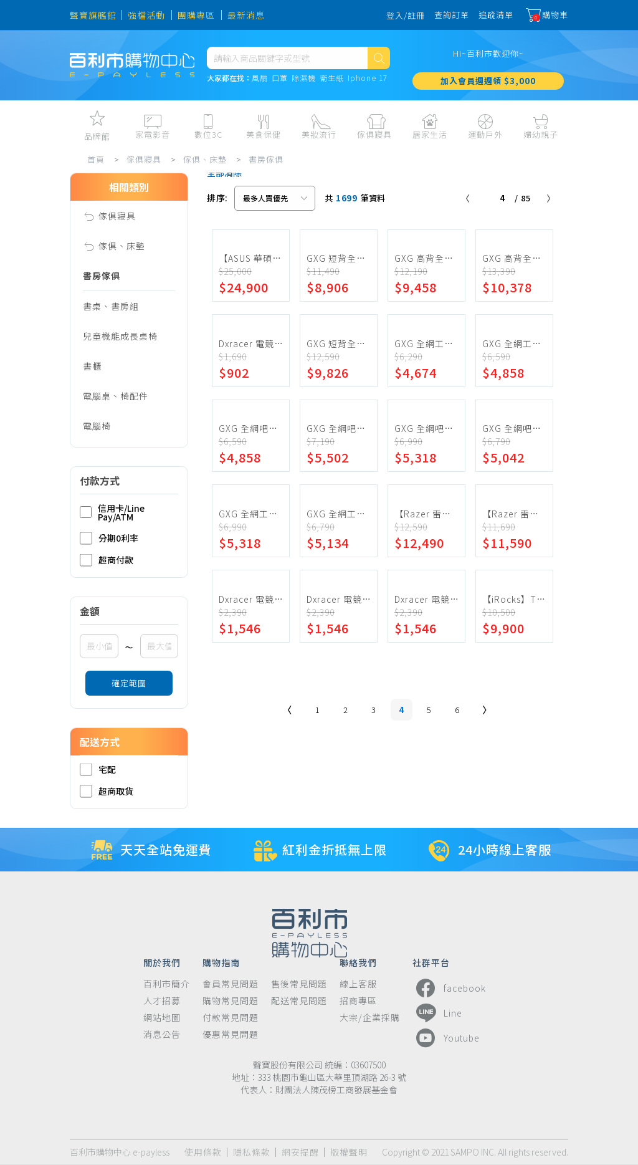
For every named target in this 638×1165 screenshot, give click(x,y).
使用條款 (203, 1152)
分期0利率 (109, 538)
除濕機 (304, 78)
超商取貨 (106, 791)
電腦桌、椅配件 (115, 396)
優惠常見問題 (230, 1034)
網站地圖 (162, 1017)
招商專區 (358, 1000)
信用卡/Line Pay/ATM (112, 512)
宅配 (98, 769)
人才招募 (162, 1000)
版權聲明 (349, 1152)
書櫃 (92, 366)
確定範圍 (129, 683)
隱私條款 (251, 1152)
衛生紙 (332, 78)
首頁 (96, 159)
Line (437, 1013)
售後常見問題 (299, 984)
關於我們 (162, 961)
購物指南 (221, 961)
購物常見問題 (230, 1000)
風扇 (260, 78)
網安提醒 (300, 1152)
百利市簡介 (166, 984)
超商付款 (106, 560)
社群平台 (431, 961)
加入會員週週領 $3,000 (488, 81)
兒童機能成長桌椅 (120, 336)
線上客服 (358, 984)
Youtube (446, 1037)
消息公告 (162, 1034)
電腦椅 (97, 425)
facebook (449, 988)
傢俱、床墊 (205, 159)
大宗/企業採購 (370, 1017)
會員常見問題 (230, 984)
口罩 (280, 78)
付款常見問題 (230, 1017)
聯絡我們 (358, 961)
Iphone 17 (368, 78)
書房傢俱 (266, 159)
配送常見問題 (299, 1000)
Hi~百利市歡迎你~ (488, 53)
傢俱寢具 (143, 159)
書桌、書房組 (111, 306)
